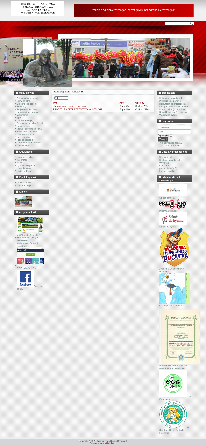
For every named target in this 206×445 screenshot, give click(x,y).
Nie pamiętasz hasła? (170, 145)
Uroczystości (165, 157)
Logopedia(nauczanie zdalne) (174, 106)
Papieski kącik (24, 182)
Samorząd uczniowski (27, 112)
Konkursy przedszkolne (170, 160)
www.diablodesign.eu (108, 443)
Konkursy (21, 106)
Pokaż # (54, 96)
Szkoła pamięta (173, 196)
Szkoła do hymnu (173, 225)
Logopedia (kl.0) (167, 171)
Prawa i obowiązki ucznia (29, 128)
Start (67, 91)
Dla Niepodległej (25, 120)
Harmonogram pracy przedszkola (69, 106)
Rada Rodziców (24, 171)
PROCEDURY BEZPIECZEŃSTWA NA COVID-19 (77, 109)
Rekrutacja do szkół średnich (31, 123)
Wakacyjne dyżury (168, 115)
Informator (22, 160)
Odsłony (139, 103)
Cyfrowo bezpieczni (26, 165)
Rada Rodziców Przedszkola (173, 112)
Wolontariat (22, 115)
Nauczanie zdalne (25, 134)
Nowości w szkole (25, 157)
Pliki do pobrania (25, 140)
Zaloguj (163, 139)
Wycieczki (164, 162)
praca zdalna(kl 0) (168, 168)
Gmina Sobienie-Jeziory (29, 233)
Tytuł (55, 103)
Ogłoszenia (165, 165)
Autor (122, 103)
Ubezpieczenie (24, 168)
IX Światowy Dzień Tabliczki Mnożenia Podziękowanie (179, 366)
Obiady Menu (23, 145)
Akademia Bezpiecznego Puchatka (174, 269)
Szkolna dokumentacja (28, 98)
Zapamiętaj (163, 135)
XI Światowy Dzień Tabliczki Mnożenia (174, 430)
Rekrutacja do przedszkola (172, 104)
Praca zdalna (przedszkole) (172, 109)
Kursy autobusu (24, 137)
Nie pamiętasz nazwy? (171, 142)
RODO (20, 162)
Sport (19, 117)
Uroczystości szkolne (27, 104)
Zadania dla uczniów (27, 131)
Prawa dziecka (24, 126)
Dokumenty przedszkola (171, 98)
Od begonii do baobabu (174, 304)
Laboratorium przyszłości (29, 142)
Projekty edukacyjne (27, 109)
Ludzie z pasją (24, 185)
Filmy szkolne (23, 101)
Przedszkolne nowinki (170, 101)
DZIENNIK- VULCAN (30, 266)
